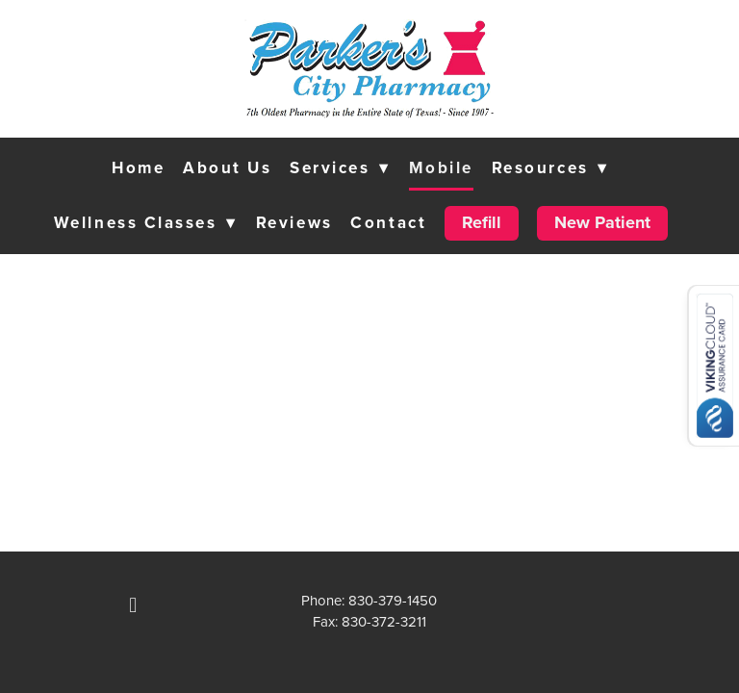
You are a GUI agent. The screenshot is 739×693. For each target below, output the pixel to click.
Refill (481, 222)
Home (138, 167)
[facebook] (132, 605)
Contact (388, 222)
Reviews (294, 222)
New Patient (602, 222)
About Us (227, 167)
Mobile (441, 167)
